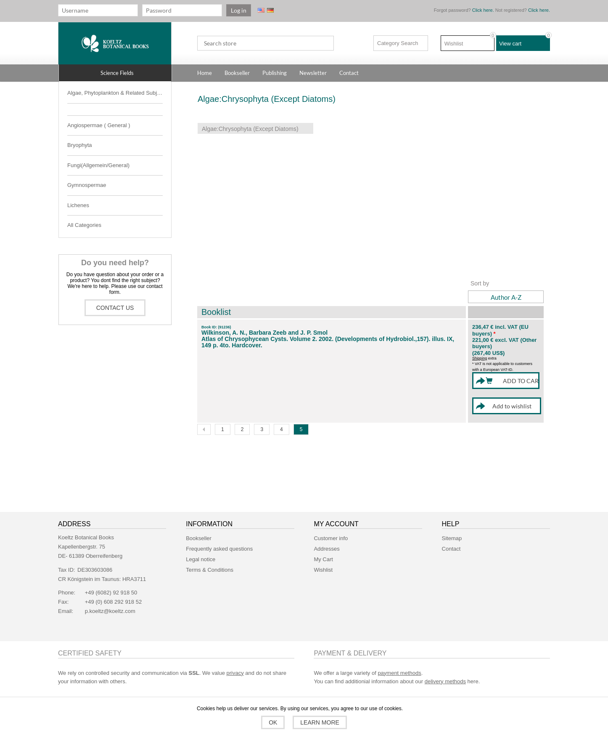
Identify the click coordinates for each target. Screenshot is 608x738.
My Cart (323, 551)
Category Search (397, 43)
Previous (204, 421)
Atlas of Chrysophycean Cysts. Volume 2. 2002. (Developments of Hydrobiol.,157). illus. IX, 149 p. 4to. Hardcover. (327, 342)
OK (274, 722)
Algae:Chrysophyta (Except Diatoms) (250, 128)
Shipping (479, 358)
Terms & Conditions (209, 561)
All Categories (84, 225)
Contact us (115, 307)
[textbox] (265, 43)
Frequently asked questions (219, 540)
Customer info (331, 530)
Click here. (483, 10)
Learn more (318, 722)
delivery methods (445, 673)
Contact (451, 540)
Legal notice (200, 551)
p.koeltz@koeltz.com (110, 602)
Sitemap (452, 530)
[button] (115, 72)
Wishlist (323, 561)
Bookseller (198, 530)
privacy (235, 664)
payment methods (399, 664)
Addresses (326, 540)
